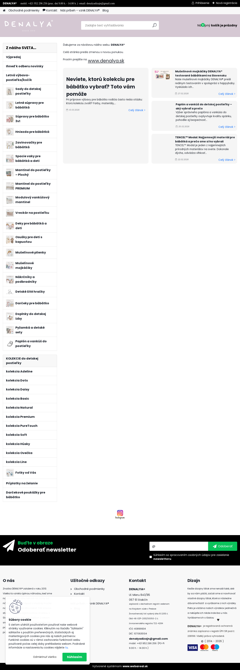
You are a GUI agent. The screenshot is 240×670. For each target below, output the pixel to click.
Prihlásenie (202, 3)
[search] (154, 26)
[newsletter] (222, 546)
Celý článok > (136, 110)
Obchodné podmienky (24, 10)
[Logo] (28, 25)
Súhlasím (74, 657)
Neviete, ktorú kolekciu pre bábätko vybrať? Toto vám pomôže (100, 86)
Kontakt (50, 10)
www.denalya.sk (106, 61)
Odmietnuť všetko (44, 657)
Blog (106, 10)
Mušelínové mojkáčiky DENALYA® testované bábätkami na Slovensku (200, 73)
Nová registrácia (226, 3)
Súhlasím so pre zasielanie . (191, 557)
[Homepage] (4, 10)
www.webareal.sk (135, 666)
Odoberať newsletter (47, 549)
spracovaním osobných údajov (190, 555)
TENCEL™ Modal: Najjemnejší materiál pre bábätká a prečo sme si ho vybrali (205, 139)
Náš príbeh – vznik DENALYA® (80, 10)
